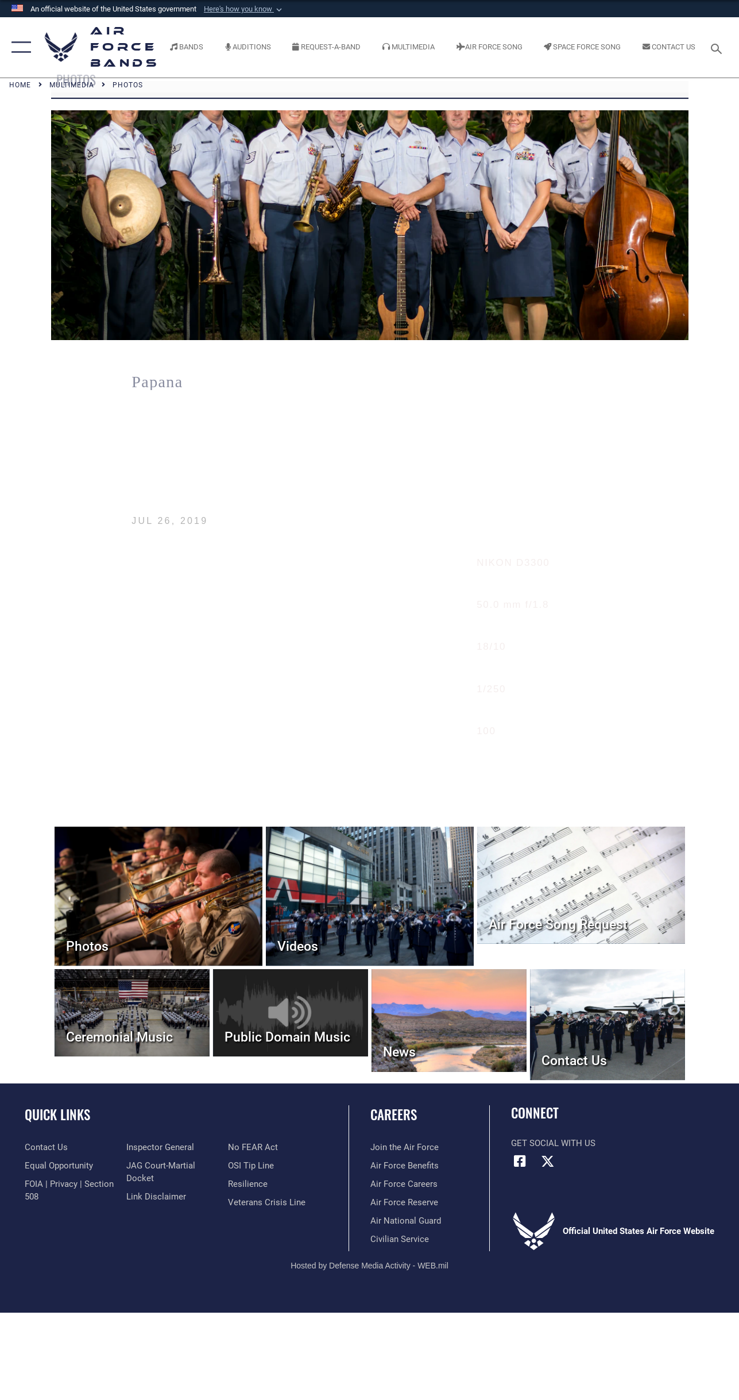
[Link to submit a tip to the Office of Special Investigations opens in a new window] (251, 1165)
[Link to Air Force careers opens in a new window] (404, 1184)
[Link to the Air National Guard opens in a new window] (405, 1221)
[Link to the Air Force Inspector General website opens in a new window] (160, 1147)
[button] (244, 9)
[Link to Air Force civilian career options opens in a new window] (399, 1239)
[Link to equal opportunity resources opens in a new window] (59, 1165)
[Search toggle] (718, 47)
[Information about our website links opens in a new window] (156, 1196)
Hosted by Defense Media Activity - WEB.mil (369, 1265)
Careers (393, 1114)
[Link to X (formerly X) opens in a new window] (547, 1161)
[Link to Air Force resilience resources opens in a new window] (248, 1184)
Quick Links (57, 1114)
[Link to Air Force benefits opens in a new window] (404, 1165)
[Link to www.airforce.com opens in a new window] (404, 1147)
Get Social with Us (553, 1143)
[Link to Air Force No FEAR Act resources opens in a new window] (253, 1147)
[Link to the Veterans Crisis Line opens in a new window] (266, 1202)
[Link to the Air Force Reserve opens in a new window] (404, 1202)
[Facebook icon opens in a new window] (519, 1161)
